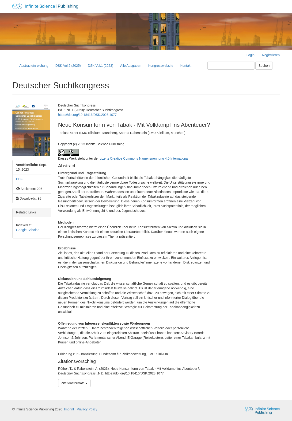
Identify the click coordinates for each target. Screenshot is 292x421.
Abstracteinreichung (34, 65)
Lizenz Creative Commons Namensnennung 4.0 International (144, 158)
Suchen (263, 65)
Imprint (69, 409)
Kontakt (185, 65)
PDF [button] (19, 179)
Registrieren (271, 55)
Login (250, 55)
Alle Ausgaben (130, 65)
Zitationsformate (74, 383)
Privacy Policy (87, 409)
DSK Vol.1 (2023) (100, 65)
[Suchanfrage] (230, 66)
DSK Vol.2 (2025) (68, 65)
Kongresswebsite (160, 65)
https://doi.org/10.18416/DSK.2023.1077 (87, 115)
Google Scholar (27, 230)
